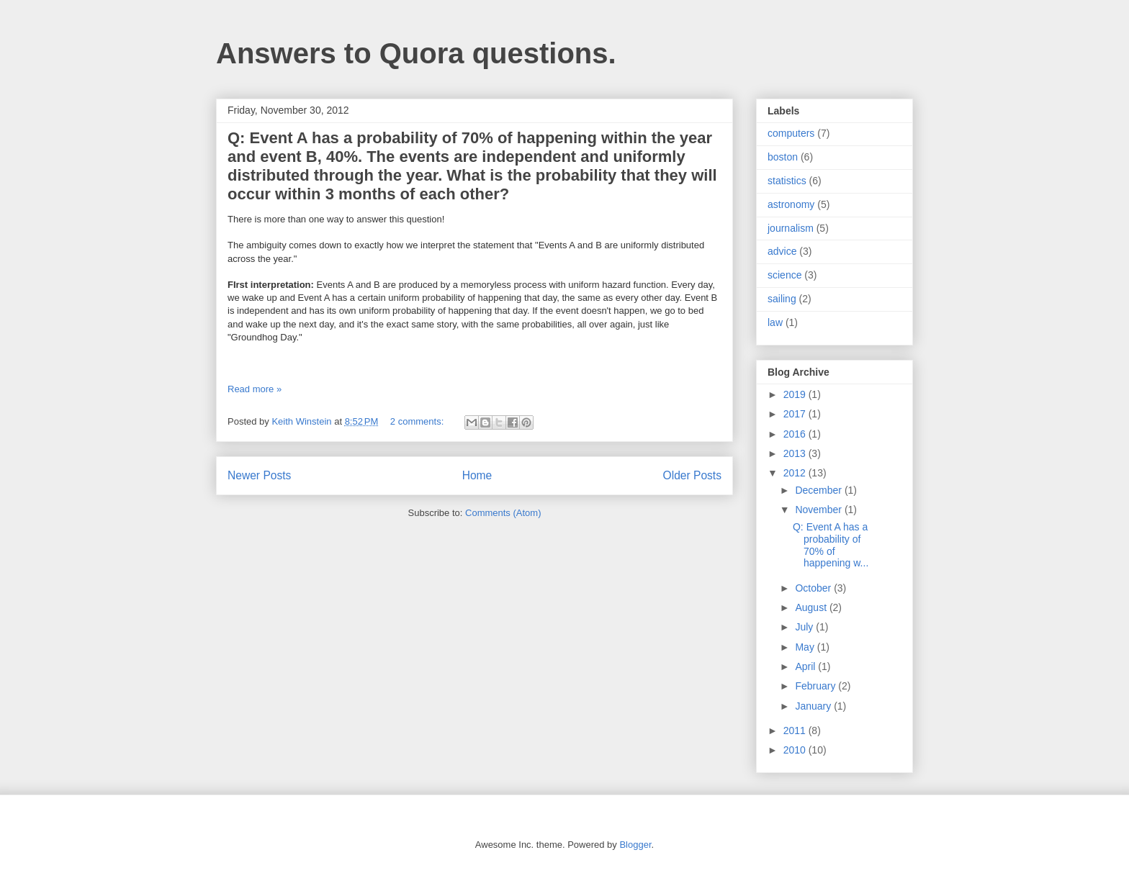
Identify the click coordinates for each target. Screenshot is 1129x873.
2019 (796, 394)
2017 (796, 414)
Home (477, 475)
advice (782, 251)
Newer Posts (259, 475)
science (784, 275)
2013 (796, 453)
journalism (791, 228)
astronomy (791, 204)
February (816, 686)
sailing (782, 298)
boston (783, 157)
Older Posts (692, 475)
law (775, 322)
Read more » (255, 389)
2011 (796, 730)
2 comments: (418, 421)
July (805, 627)
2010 (796, 750)
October (814, 588)
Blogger (635, 844)
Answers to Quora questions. (416, 53)
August (812, 607)
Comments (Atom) (503, 512)
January (814, 706)
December (819, 490)
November (819, 509)
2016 (796, 434)
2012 (796, 473)
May (806, 647)
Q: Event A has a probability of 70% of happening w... (830, 545)
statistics (787, 180)
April (806, 666)
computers (791, 133)
